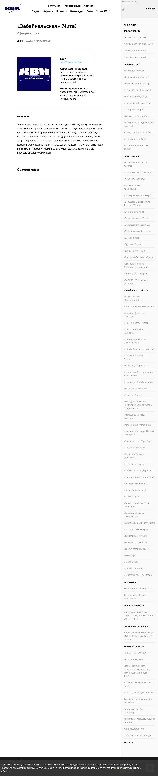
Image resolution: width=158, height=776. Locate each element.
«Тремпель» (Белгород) (136, 116)
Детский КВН (130, 582)
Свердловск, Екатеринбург (137, 735)
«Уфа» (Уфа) (130, 555)
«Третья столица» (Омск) (136, 549)
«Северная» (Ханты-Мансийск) (139, 523)
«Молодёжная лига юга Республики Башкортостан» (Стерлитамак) (138, 405)
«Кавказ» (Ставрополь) (135, 365)
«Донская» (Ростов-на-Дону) (138, 257)
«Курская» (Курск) (133, 395)
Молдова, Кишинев (134, 729)
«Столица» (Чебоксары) (136, 529)
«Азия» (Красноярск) (134, 70)
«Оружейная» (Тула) (134, 447)
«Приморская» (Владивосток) (139, 477)
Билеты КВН (54, 5)
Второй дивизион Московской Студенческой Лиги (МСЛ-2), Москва (139, 636)
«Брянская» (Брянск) (134, 212)
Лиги (89, 11)
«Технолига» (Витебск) (135, 536)
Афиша (48, 11)
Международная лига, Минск (139, 44)
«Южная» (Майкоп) (133, 568)
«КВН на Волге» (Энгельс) (137, 323)
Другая (127, 742)
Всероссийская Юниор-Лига (138, 588)
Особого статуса (133, 606)
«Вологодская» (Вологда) (137, 225)
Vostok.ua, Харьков (133, 659)
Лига (20, 40)
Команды (76, 11)
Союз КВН (103, 11)
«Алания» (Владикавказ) (136, 77)
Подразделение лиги (135, 626)
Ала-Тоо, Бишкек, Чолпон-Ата (139, 692)
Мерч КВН (89, 5)
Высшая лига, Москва (135, 37)
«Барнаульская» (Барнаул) (137, 195)
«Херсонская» (131, 562)
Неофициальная (132, 647)
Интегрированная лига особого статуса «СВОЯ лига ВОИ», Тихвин (138, 615)
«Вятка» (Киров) (132, 238)
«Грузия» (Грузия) (133, 244)
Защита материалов (38, 40)
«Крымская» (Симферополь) (138, 382)
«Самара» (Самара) (133, 109)
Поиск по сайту (130, 1)
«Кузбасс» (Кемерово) (135, 388)
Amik (13, 9)
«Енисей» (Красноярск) (135, 273)
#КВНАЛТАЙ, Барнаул (135, 653)
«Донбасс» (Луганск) (134, 251)
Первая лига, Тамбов (135, 50)
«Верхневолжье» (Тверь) (136, 218)
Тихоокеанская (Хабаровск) (138, 132)
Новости (61, 11)
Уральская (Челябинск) (136, 139)
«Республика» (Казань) (135, 483)
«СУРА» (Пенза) (131, 496)
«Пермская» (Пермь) (134, 464)
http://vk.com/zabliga (71, 62)
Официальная (131, 156)
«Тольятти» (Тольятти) (135, 542)
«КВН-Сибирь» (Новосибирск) (139, 349)
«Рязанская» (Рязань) (135, 490)
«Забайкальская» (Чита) (136, 290)
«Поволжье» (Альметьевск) (138, 103)
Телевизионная (132, 31)
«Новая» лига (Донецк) (135, 96)
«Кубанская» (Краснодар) (137, 83)
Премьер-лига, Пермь (135, 57)
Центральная (131, 64)
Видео (36, 11)
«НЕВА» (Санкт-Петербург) (137, 90)
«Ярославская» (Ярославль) (138, 575)
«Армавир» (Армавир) (135, 179)
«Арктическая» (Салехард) (137, 172)
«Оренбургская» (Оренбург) (138, 441)
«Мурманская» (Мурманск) (137, 425)
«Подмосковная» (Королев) (138, 470)
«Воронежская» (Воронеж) (137, 231)
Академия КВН (73, 5)
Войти (151, 8)
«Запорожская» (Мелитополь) (139, 306)
